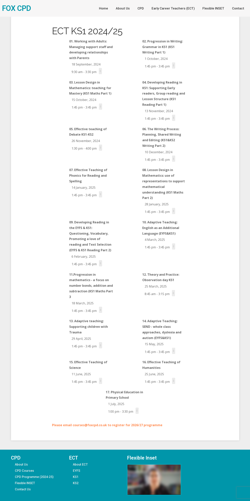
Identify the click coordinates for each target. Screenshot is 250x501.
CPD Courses (24, 471)
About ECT (80, 464)
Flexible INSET (213, 8)
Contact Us (23, 489)
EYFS (76, 471)
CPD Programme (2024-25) (34, 477)
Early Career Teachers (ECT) (173, 8)
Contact (238, 8)
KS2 (75, 483)
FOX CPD (16, 8)
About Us (123, 8)
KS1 (75, 477)
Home (103, 8)
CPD (140, 8)
